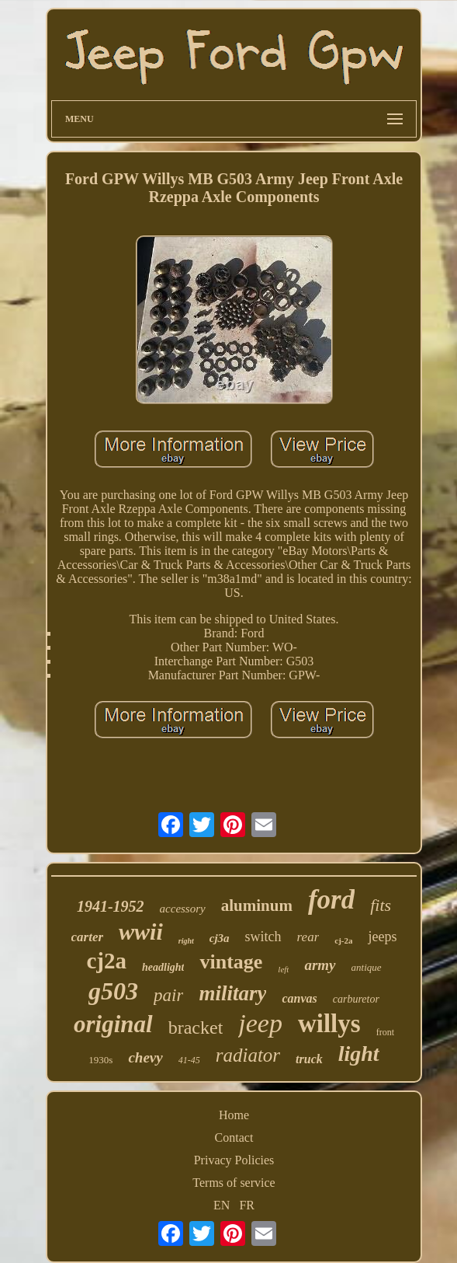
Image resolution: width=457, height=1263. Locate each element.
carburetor (356, 999)
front (385, 1032)
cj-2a (343, 940)
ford (331, 899)
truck (309, 1059)
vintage (230, 962)
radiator (248, 1055)
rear (308, 937)
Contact (234, 1137)
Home (234, 1115)
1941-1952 (110, 906)
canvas (299, 998)
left (283, 969)
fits (380, 905)
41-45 (189, 1060)
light (358, 1053)
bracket (195, 1027)
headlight (163, 967)
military (232, 993)
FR (246, 1205)
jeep (260, 1023)
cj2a (106, 960)
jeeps (382, 936)
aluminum (257, 905)
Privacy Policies (234, 1160)
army (319, 965)
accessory (183, 908)
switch (263, 936)
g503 (113, 991)
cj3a (219, 938)
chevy (145, 1057)
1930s (100, 1060)
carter (87, 937)
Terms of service (233, 1182)
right (186, 941)
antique (366, 967)
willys (329, 1024)
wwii (141, 931)
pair (168, 995)
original (113, 1024)
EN (221, 1205)
